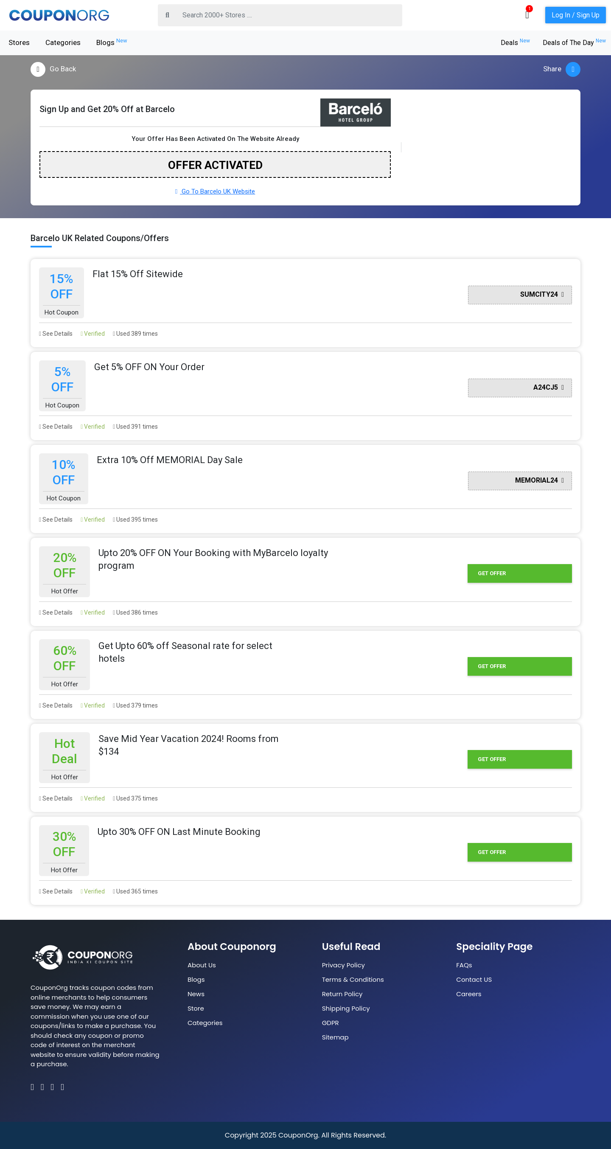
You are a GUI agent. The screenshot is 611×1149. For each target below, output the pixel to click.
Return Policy (342, 993)
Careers (468, 993)
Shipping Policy (346, 1008)
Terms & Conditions (353, 979)
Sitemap (335, 1037)
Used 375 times (135, 798)
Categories (63, 42)
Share (561, 69)
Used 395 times (135, 519)
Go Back (53, 69)
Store (196, 1008)
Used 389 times (135, 333)
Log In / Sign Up (576, 15)
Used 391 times (135, 426)
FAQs (464, 965)
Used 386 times (135, 612)
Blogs (111, 42)
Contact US (474, 979)
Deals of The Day (574, 43)
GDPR (330, 1022)
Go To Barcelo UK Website (215, 191)
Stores (19, 42)
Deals (515, 43)
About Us (202, 965)
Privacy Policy (343, 965)
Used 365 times (135, 891)
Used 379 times (135, 705)
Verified (93, 333)
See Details (56, 333)
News (196, 993)
